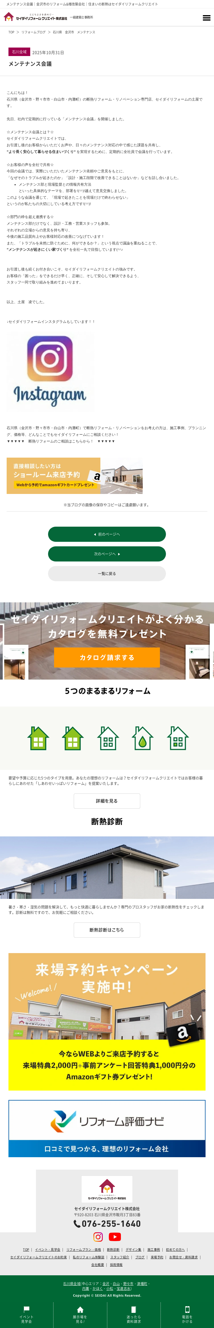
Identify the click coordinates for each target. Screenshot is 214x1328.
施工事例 (154, 1249)
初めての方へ (175, 1249)
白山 (116, 1283)
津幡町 (142, 1283)
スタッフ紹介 (119, 1257)
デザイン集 (133, 1249)
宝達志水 (124, 1288)
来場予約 (157, 1257)
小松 (109, 1288)
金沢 (105, 1283)
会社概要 (97, 1264)
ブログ (140, 1257)
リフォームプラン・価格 (83, 1249)
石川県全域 (71, 1283)
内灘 (85, 1288)
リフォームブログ (33, 32)
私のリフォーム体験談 (88, 1257)
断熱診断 (113, 1249)
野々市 (128, 1283)
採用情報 (116, 1264)
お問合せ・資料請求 (183, 1257)
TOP (11, 32)
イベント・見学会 (47, 1249)
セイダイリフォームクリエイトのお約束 (38, 1257)
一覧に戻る (107, 573)
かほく (97, 1288)
